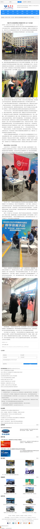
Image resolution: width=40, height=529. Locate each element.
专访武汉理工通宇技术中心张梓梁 (29, 485)
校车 (37, 13)
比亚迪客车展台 (10, 466)
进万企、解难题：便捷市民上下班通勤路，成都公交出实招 (12, 412)
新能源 (3, 13)
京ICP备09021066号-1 (4, 525)
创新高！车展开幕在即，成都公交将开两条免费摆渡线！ (12, 421)
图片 (17, 11)
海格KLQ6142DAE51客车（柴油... (10, 512)
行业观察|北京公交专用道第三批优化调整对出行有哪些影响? (13, 417)
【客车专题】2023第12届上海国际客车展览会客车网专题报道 (13, 449)
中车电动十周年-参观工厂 (29, 474)
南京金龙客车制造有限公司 (6, 427)
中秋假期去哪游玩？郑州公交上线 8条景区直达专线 (11, 414)
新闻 (8, 11)
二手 (13, 13)
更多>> (37, 424)
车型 (37, 11)
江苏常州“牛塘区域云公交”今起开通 (8, 381)
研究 (27, 11)
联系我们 (13, 515)
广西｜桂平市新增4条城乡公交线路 (8, 377)
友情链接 (21, 515)
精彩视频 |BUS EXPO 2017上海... (10, 493)
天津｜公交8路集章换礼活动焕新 (7, 370)
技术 (8, 13)
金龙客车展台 (29, 466)
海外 (27, 13)
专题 (13, 11)
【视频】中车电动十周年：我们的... (29, 493)
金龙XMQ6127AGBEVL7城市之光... (10, 504)
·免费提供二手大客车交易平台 (33, 5)
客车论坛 (29, 515)
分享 (3, 344)
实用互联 (25, 515)
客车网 (6, 17)
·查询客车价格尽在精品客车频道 (22, 5)
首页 (3, 11)
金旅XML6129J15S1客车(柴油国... (29, 504)
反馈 (7, 344)
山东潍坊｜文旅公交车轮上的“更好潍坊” (9, 384)
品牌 (32, 11)
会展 (32, 13)
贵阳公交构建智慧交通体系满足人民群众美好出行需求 (11, 423)
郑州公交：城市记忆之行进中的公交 (8, 419)
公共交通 (12, 17)
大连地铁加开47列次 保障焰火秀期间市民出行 (10, 410)
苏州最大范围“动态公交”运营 (6, 379)
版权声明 (17, 515)
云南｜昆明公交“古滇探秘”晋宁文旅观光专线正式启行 (11, 372)
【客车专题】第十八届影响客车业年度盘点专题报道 (11, 439)
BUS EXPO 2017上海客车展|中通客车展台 (10, 474)
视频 (22, 11)
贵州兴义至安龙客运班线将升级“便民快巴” (9, 386)
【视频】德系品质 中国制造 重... (10, 485)
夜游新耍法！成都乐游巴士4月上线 (8, 383)
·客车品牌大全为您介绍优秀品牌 (22, 7)
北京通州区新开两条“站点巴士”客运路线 (9, 375)
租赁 (22, 13)
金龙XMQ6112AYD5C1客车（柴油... (29, 512)
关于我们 (9, 515)
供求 (17, 13)
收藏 (5, 344)
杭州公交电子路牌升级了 (6, 374)
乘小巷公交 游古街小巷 (5, 415)
